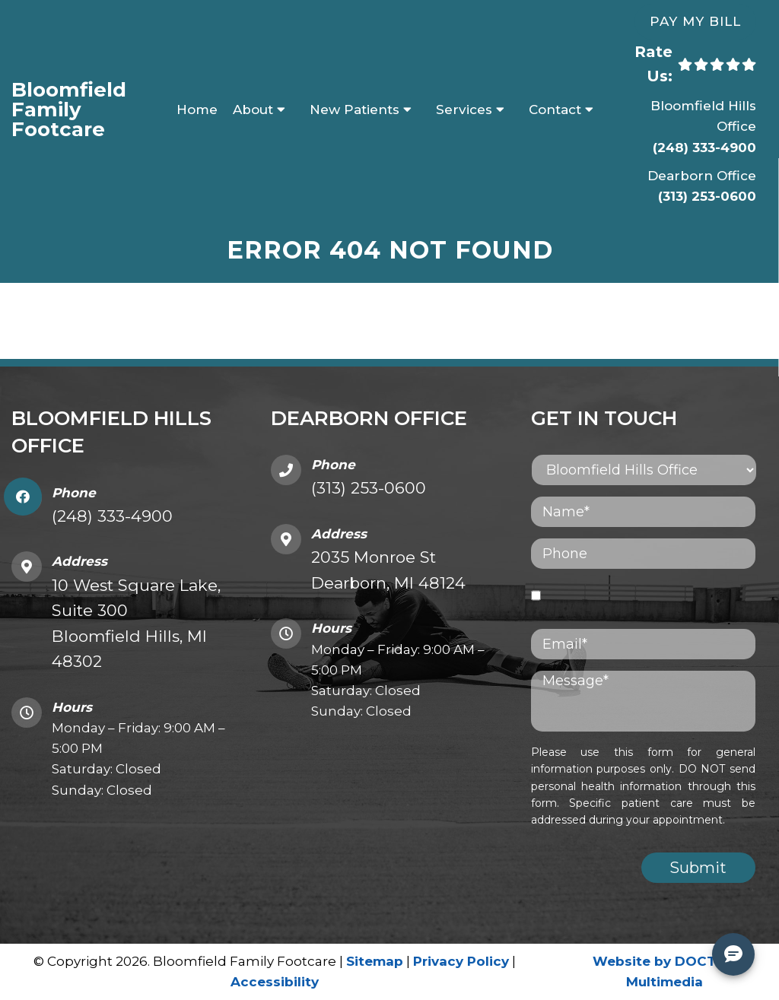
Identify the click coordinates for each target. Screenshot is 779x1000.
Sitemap (374, 961)
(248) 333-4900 (704, 147)
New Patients (354, 109)
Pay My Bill (695, 21)
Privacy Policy (461, 961)
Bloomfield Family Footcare (68, 109)
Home (197, 109)
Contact (555, 109)
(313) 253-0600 (707, 196)
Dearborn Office (701, 175)
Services (464, 109)
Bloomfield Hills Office (703, 116)
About (253, 109)
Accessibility (275, 981)
